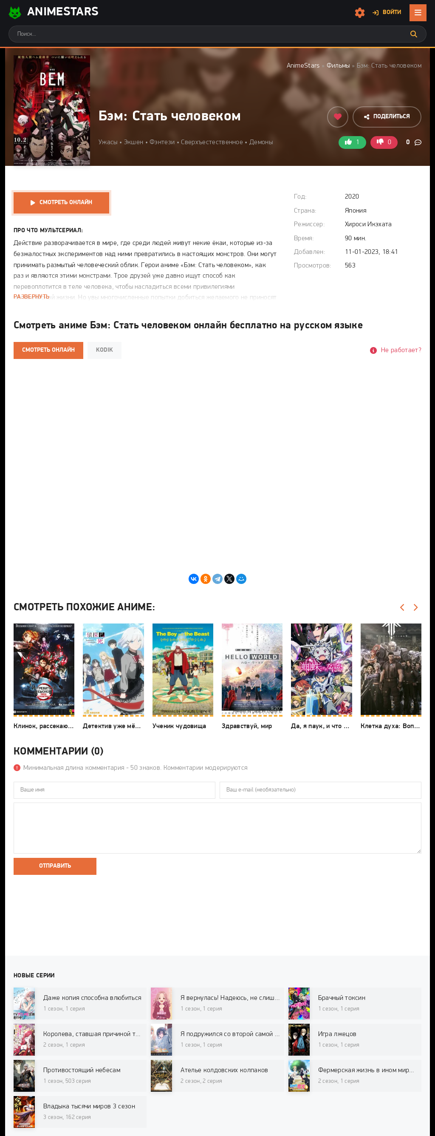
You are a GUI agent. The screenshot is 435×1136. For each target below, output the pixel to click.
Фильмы (338, 66)
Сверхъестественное (212, 142)
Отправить (55, 866)
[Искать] (414, 34)
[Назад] (402, 607)
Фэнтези (162, 142)
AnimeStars (303, 66)
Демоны (261, 142)
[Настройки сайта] (359, 13)
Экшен (134, 142)
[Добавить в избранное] (337, 117)
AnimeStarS (53, 12)
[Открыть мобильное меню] (418, 12)
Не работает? (401, 350)
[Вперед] (415, 607)
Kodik (104, 350)
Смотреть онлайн (66, 202)
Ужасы (108, 142)
